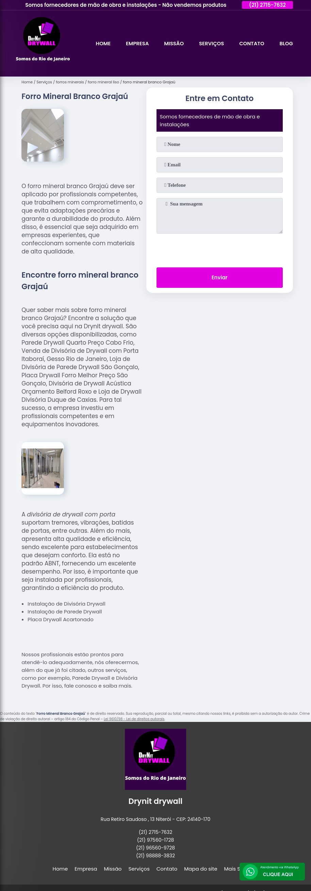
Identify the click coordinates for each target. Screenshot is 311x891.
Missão (173, 43)
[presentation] (219, 249)
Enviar (220, 277)
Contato (251, 43)
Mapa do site (200, 868)
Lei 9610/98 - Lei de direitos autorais (134, 719)
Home (101, 43)
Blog (286, 43)
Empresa (136, 43)
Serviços (211, 43)
